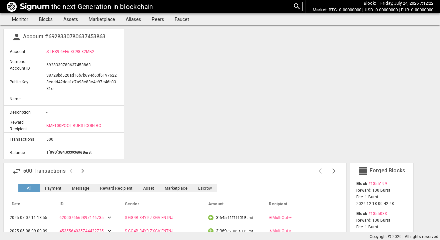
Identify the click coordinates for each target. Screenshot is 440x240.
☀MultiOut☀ (280, 217)
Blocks (46, 19)
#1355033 (377, 213)
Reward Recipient (116, 188)
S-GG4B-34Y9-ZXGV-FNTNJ (149, 217)
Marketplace (101, 19)
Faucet (181, 19)
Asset (148, 188)
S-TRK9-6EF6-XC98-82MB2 (70, 51)
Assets (70, 19)
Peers (157, 19)
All (29, 188)
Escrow (205, 188)
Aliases (133, 19)
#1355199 (377, 183)
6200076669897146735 (81, 217)
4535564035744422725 (81, 231)
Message (81, 188)
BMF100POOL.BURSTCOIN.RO (73, 125)
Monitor (20, 19)
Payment (53, 188)
